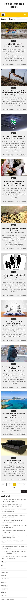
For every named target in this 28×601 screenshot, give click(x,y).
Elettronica (5, 589)
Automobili (5, 572)
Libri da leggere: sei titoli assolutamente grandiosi (14, 323)
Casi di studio (5, 579)
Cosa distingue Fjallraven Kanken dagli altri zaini (14, 368)
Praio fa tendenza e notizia (14, 5)
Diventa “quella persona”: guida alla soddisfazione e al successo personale (14, 92)
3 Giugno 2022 (9, 46)
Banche (4, 575)
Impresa (4, 592)
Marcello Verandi (19, 46)
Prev (4, 484)
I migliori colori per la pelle (14, 460)
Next (14, 487)
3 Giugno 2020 (9, 463)
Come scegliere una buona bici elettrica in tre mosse (14, 229)
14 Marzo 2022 (9, 138)
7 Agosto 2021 (9, 232)
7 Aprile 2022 (9, 95)
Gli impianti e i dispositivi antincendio (14, 136)
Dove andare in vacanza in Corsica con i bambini (14, 415)
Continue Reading (21, 64)
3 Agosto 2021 (9, 279)
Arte (3, 565)
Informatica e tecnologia (8, 599)
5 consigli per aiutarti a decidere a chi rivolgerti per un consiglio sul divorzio (14, 276)
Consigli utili (5, 585)
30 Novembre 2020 (9, 326)
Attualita (14, 41)
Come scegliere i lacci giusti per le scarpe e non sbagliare (14, 182)
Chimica (4, 582)
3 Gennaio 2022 (9, 185)
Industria (4, 595)
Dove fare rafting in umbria (14, 44)
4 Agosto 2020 (9, 371)
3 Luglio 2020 (9, 418)
